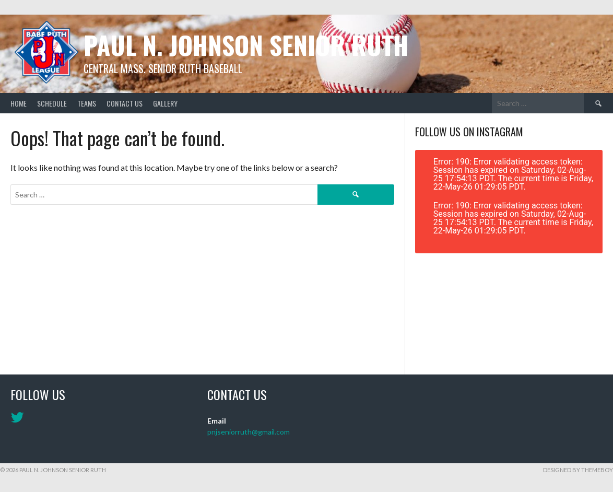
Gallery (165, 103)
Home (18, 103)
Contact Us (125, 103)
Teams (86, 103)
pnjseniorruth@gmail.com (248, 431)
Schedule (52, 103)
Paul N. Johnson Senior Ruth (246, 44)
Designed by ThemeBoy (578, 469)
